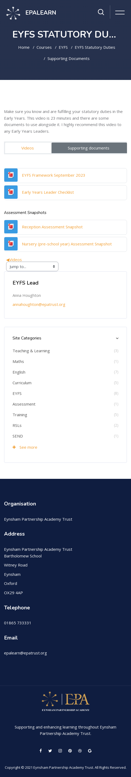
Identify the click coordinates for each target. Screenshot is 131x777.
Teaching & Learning (31, 350)
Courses (44, 47)
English (19, 372)
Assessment (24, 404)
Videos (27, 148)
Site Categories (27, 338)
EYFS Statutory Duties (95, 47)
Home (24, 47)
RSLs (17, 425)
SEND (18, 436)
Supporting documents (68, 58)
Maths (18, 361)
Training (20, 414)
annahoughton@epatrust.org (39, 304)
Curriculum (22, 382)
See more (25, 447)
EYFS (63, 47)
